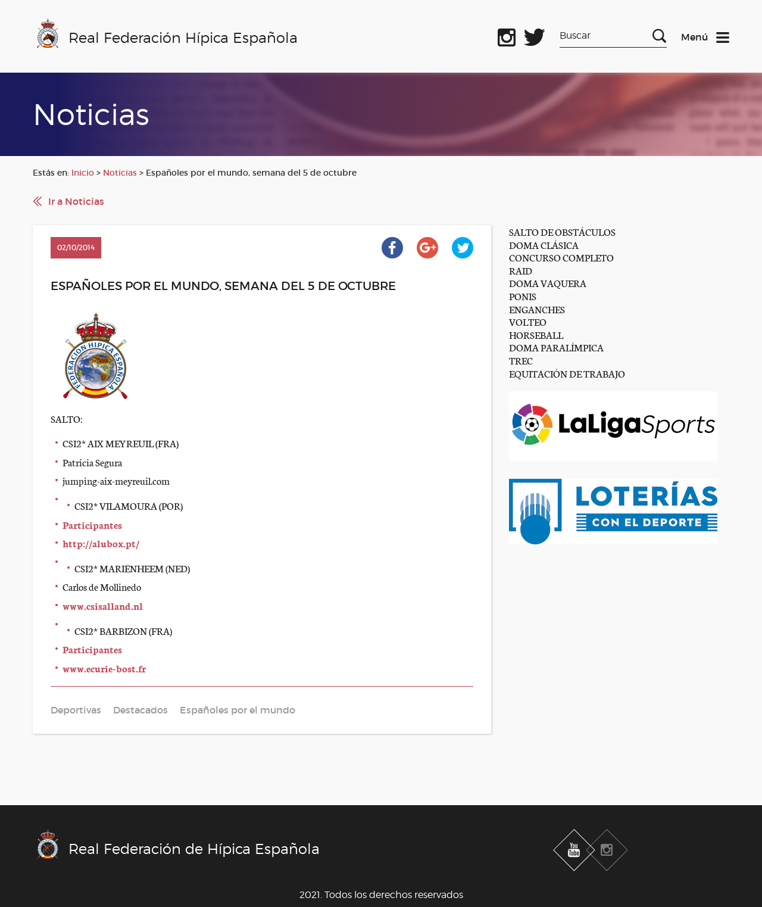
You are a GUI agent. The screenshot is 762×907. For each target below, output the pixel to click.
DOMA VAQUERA (547, 282)
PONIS (522, 296)
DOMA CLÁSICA (544, 244)
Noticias (120, 172)
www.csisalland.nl (103, 605)
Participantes (92, 524)
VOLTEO (527, 321)
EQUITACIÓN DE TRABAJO (567, 373)
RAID (520, 270)
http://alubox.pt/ (101, 543)
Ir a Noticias (76, 201)
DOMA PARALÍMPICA (556, 347)
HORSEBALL (536, 334)
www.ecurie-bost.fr (104, 668)
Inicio (82, 172)
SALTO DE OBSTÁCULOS (562, 231)
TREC (521, 360)
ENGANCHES (537, 309)
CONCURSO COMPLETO (561, 257)
